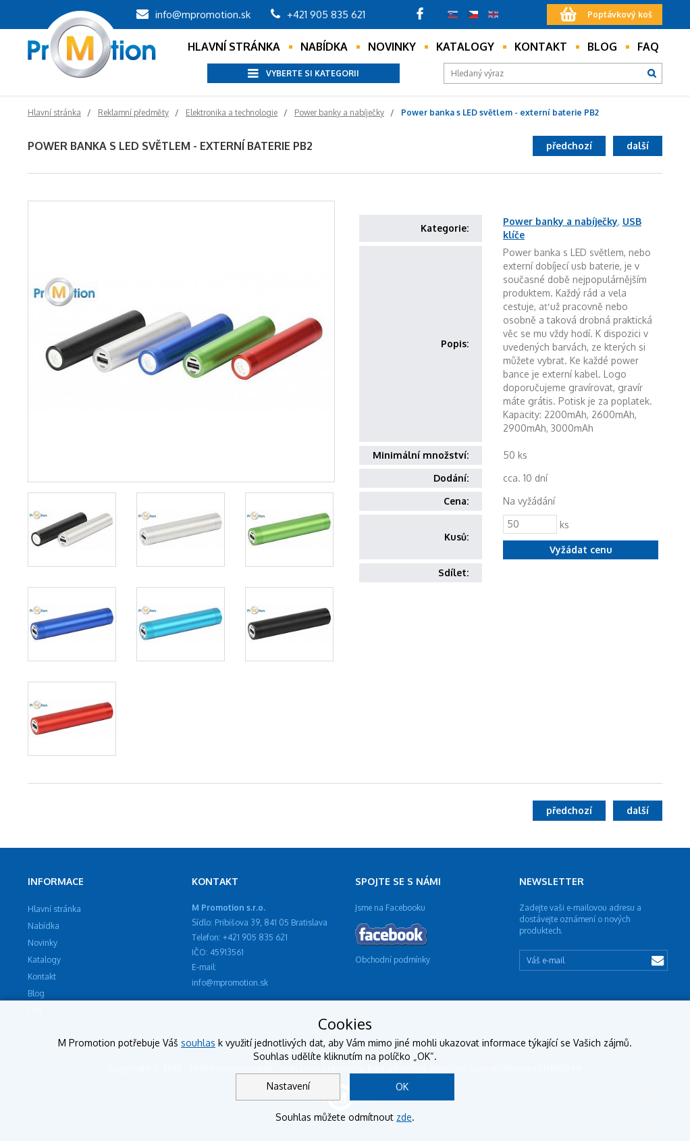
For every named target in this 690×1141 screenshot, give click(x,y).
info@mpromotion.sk (193, 14)
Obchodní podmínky (392, 960)
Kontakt (540, 46)
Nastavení (288, 1086)
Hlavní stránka (234, 46)
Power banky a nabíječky (560, 221)
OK (402, 1086)
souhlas (198, 1042)
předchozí (569, 145)
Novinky (392, 46)
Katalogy (465, 46)
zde (404, 1117)
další (638, 145)
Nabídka (324, 46)
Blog (602, 46)
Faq (648, 46)
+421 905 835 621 (318, 14)
